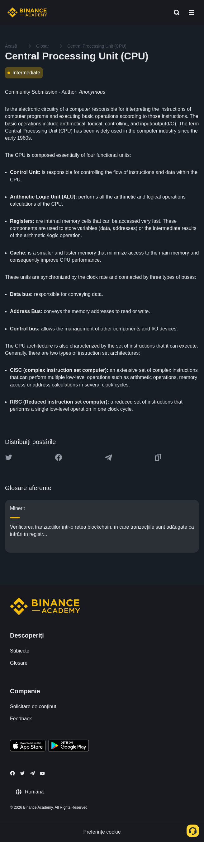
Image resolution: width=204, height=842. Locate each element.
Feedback (21, 718)
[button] (191, 12)
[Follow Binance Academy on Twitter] (22, 773)
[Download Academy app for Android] (68, 746)
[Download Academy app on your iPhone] (28, 746)
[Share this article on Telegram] (108, 457)
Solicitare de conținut (33, 706)
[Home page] (27, 12)
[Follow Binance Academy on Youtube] (42, 773)
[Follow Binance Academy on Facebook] (12, 773)
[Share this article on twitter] (8, 457)
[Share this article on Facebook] (58, 457)
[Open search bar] (174, 12)
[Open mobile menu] (191, 12)
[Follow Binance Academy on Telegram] (32, 773)
